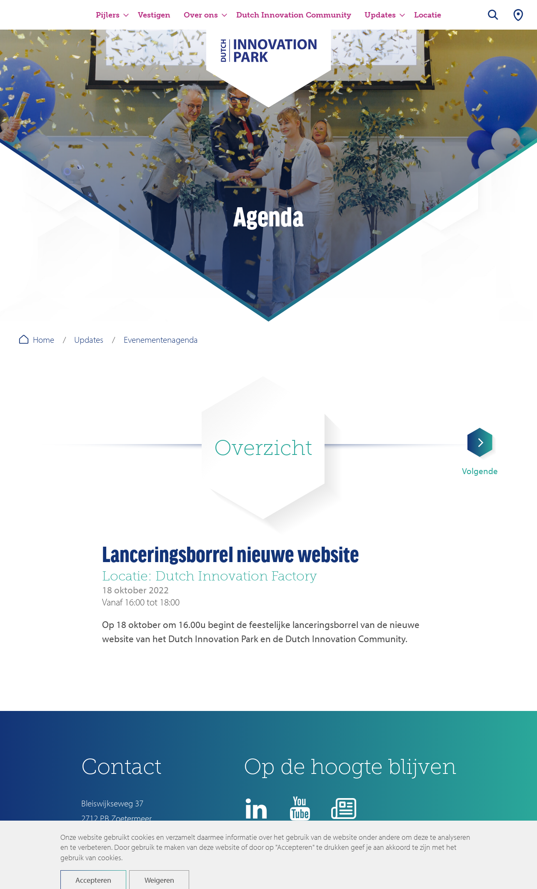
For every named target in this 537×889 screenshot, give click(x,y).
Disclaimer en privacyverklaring (311, 858)
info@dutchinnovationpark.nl (131, 832)
